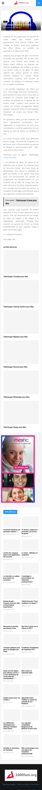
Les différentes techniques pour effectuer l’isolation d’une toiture (10, 725)
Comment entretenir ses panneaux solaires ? (11, 531)
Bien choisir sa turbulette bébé (27, 672)
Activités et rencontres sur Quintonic (11, 749)
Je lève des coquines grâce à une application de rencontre (11, 555)
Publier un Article (23, 784)
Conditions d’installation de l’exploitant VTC (30, 648)
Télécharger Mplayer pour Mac (15, 337)
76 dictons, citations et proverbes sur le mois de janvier (30, 531)
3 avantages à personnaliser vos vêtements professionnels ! (28, 579)
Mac (5, 134)
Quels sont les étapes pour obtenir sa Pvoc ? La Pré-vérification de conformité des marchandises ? (11, 674)
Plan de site (35, 784)
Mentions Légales (9, 784)
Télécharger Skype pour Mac (14, 427)
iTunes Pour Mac (9, 157)
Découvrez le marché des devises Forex (10, 627)
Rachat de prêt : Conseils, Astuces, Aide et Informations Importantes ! (11, 604)
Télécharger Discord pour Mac (15, 367)
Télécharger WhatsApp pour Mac (16, 397)
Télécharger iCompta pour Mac (15, 277)
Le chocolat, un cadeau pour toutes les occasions (11, 578)
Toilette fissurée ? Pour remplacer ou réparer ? (30, 602)
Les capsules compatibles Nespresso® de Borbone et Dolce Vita (29, 725)
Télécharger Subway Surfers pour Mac (18, 307)
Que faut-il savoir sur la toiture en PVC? (30, 627)
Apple (5, 22)
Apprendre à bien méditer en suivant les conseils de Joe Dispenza (29, 700)
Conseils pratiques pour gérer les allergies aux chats (11, 649)
